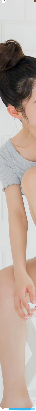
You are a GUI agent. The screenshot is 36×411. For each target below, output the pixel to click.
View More (32, 294)
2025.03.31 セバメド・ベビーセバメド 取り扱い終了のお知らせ (19, 294)
